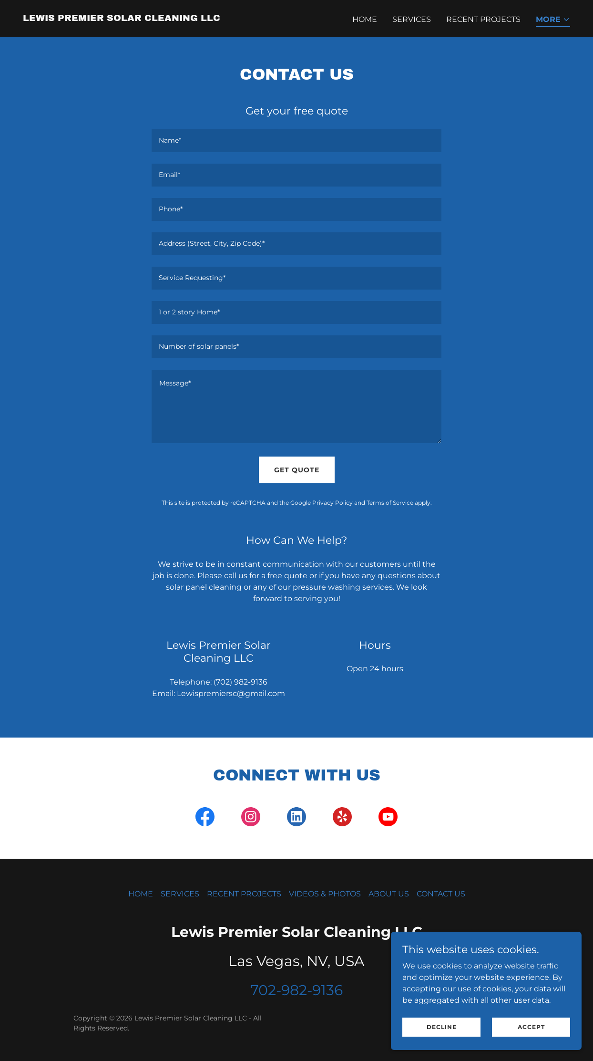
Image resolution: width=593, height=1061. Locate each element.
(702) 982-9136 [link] (240, 682)
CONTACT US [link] (441, 893)
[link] (121, 18)
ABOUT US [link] (388, 893)
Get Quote (296, 470)
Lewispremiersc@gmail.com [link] (231, 693)
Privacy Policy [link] (332, 502)
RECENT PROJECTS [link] (483, 19)
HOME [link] (364, 19)
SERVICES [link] (411, 19)
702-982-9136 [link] (296, 990)
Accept (531, 1026)
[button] (553, 20)
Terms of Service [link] (390, 502)
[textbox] (296, 140)
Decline (442, 1026)
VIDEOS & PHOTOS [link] (325, 893)
